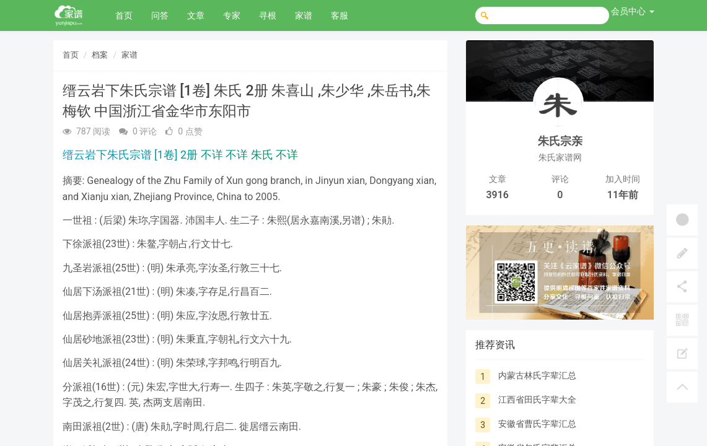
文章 (195, 15)
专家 (231, 15)
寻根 (267, 15)
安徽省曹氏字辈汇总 (537, 424)
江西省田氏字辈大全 (537, 399)
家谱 (303, 15)
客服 (339, 15)
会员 (632, 11)
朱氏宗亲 (560, 140)
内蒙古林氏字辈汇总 (537, 375)
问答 (160, 15)
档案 (100, 54)
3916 (497, 195)
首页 (124, 15)
